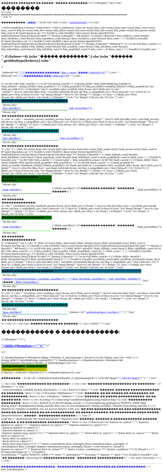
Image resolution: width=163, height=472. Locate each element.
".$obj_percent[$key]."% (80, 108)
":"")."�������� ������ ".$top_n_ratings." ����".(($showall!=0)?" (62, 72)
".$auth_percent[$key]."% (148, 189)
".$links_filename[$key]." (26, 282)
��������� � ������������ (28, 466)
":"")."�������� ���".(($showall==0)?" (44, 76)
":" (24, 339)
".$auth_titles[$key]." (12, 189)
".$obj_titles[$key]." (11, 108)
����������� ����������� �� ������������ (101, 466)
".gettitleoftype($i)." (78, 22)
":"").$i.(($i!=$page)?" (129, 378)
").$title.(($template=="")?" (23, 346)
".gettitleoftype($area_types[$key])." (102, 312)
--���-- (31, 22)
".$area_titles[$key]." (12, 312)
